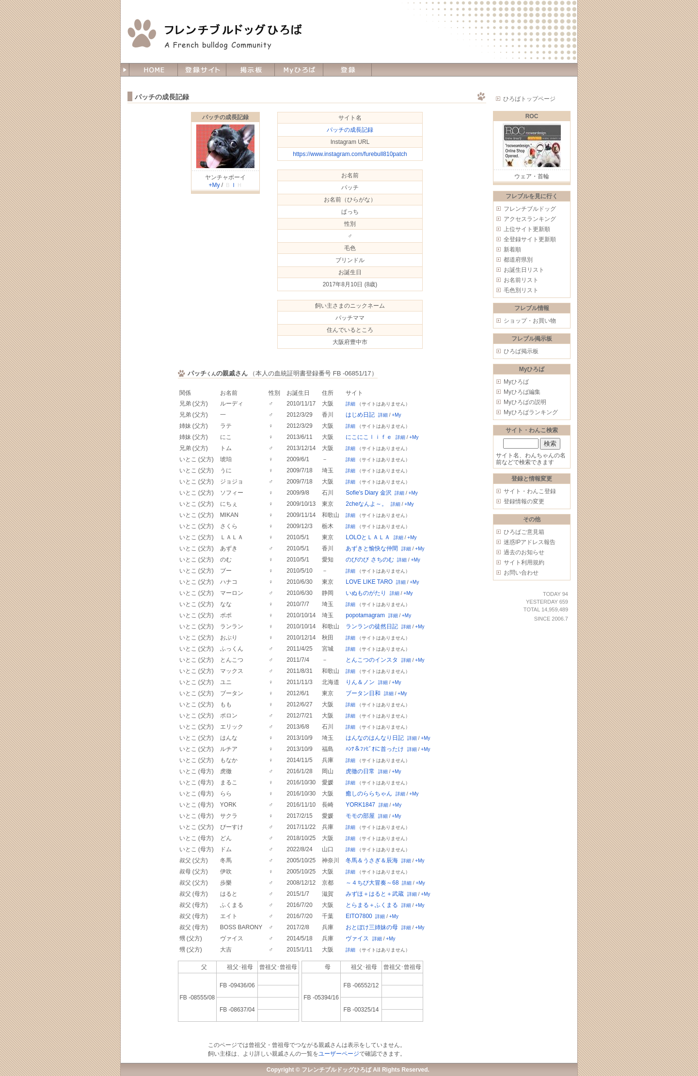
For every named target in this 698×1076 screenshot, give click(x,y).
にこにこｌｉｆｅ (369, 437)
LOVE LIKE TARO (369, 581)
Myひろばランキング (531, 412)
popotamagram (365, 615)
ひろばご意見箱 (524, 532)
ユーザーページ (338, 1053)
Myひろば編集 (522, 392)
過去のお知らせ (524, 552)
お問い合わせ (521, 572)
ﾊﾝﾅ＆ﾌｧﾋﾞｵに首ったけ (375, 749)
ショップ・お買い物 (530, 320)
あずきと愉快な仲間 (372, 548)
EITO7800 (359, 916)
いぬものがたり (366, 593)
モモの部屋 (360, 815)
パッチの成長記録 (225, 117)
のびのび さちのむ (370, 559)
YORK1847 (360, 804)
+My (214, 185)
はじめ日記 (360, 414)
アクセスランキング (530, 219)
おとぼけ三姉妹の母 (372, 927)
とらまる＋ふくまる (372, 905)
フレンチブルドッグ (530, 208)
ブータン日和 (363, 693)
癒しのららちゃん (369, 793)
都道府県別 (518, 259)
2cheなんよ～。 (366, 503)
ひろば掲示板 (521, 351)
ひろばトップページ (529, 98)
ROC (532, 116)
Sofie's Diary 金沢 (368, 492)
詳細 (350, 403)
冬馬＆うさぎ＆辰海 (372, 860)
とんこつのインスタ (372, 659)
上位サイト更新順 (527, 229)
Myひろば (516, 381)
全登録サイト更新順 (530, 239)
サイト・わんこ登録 (530, 491)
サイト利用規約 (524, 562)
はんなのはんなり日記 (375, 737)
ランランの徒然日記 (372, 626)
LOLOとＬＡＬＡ (368, 537)
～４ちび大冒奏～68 (372, 882)
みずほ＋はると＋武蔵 (375, 893)
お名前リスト (521, 280)
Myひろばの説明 (525, 402)
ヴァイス (357, 938)
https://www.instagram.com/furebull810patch (350, 154)
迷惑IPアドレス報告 (529, 542)
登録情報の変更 (524, 501)
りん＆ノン (360, 682)
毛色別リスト (521, 290)
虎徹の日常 (360, 771)
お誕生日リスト (524, 269)
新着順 (512, 249)
